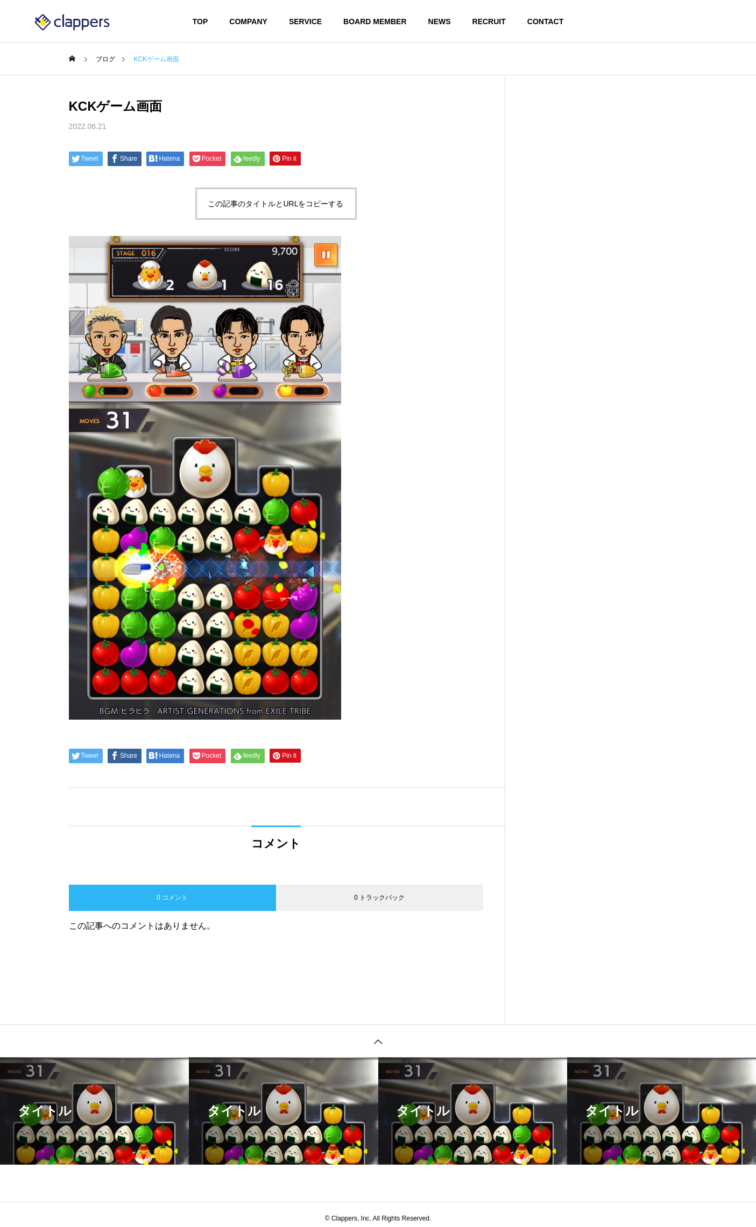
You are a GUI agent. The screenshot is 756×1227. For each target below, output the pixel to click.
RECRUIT (489, 21)
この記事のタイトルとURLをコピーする (275, 203)
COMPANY (248, 21)
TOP (200, 21)
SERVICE (305, 21)
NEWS (439, 21)
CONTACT (545, 21)
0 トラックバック (379, 897)
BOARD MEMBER (374, 21)
